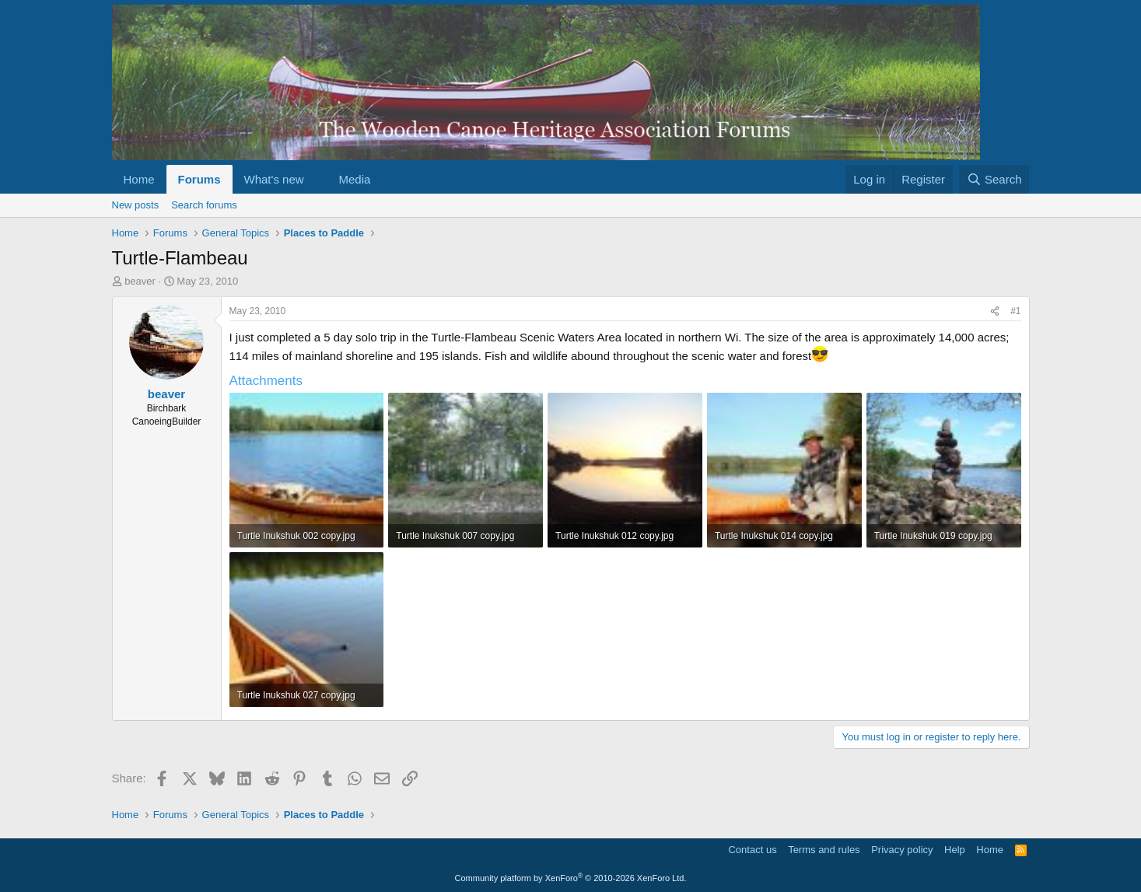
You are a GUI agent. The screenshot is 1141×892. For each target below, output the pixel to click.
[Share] (995, 311)
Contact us (752, 849)
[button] (316, 179)
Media (354, 179)
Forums (199, 179)
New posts (135, 205)
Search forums (204, 205)
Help (954, 849)
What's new (274, 179)
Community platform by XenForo (571, 878)
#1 (1015, 311)
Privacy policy (902, 849)
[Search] (994, 179)
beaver (140, 281)
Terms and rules (823, 849)
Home (139, 179)
